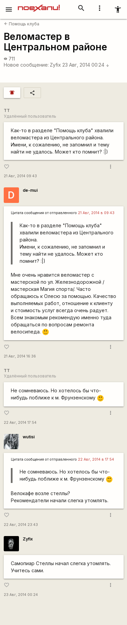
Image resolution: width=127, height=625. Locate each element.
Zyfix (55, 65)
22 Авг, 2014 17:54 (20, 422)
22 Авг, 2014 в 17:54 (96, 459)
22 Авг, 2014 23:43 (21, 525)
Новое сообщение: (26, 65)
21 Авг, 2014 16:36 (20, 356)
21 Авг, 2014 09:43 (20, 176)
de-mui (30, 190)
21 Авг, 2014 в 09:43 (96, 213)
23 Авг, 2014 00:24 (85, 65)
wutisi (29, 436)
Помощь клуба (22, 23)
